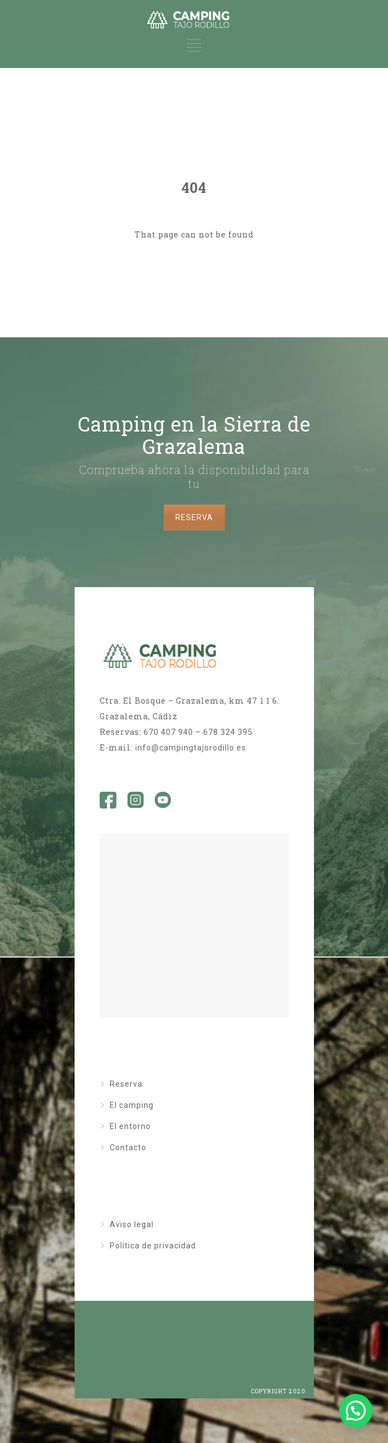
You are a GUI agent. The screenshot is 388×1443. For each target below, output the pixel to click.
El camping (132, 1105)
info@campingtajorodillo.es (190, 747)
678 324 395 (228, 732)
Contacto (128, 1147)
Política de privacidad (153, 1245)
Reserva (126, 1083)
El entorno (130, 1126)
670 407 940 (168, 732)
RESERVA (194, 517)
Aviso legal (132, 1224)
